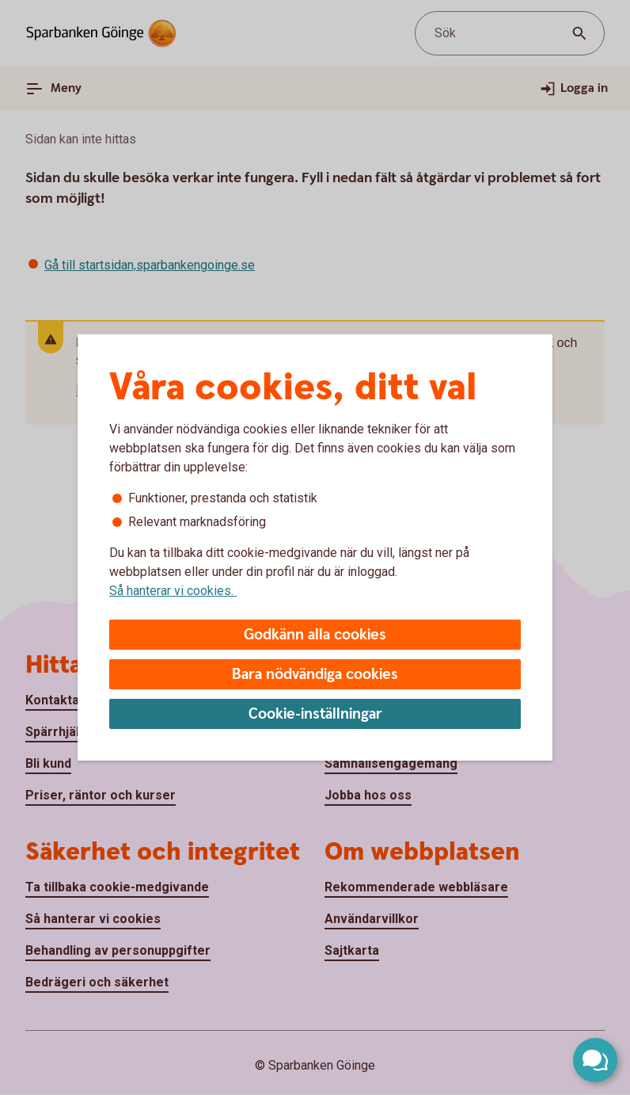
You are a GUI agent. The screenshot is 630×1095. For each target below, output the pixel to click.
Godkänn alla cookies (315, 635)
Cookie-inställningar (315, 714)
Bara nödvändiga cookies (315, 675)
